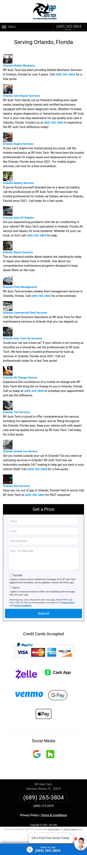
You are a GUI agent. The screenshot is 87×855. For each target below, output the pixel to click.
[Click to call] (43, 849)
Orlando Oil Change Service (20, 372)
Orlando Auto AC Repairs (18, 212)
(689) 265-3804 (68, 26)
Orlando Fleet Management (20, 282)
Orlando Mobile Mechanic (19, 60)
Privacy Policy (68, 602)
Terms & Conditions (22, 605)
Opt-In (15, 587)
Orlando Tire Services (16, 407)
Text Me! (17, 575)
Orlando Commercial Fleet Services (25, 307)
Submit (43, 613)
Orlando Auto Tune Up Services (22, 333)
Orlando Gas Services (16, 481)
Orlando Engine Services (18, 139)
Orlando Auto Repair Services (21, 90)
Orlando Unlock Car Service (20, 446)
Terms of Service (70, 829)
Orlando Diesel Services (18, 247)
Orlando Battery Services (18, 178)
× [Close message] (71, 834)
